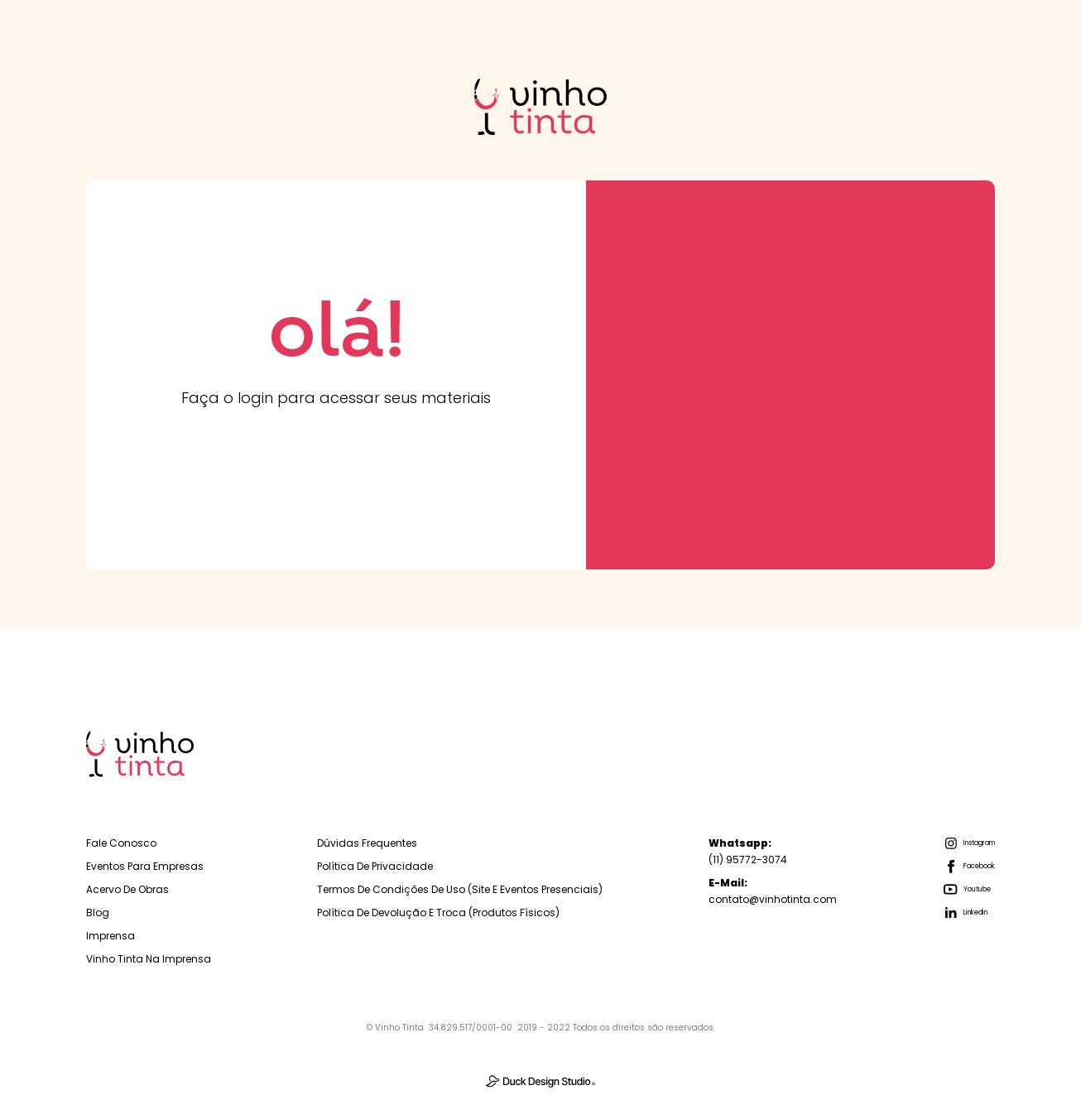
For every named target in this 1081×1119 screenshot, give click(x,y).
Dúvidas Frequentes (367, 843)
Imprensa (110, 936)
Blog (97, 912)
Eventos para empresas (145, 866)
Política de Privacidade (375, 866)
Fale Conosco (121, 843)
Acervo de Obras (127, 889)
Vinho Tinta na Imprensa (148, 959)
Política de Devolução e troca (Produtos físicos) (438, 912)
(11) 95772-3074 (748, 851)
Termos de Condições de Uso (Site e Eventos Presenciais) (460, 889)
